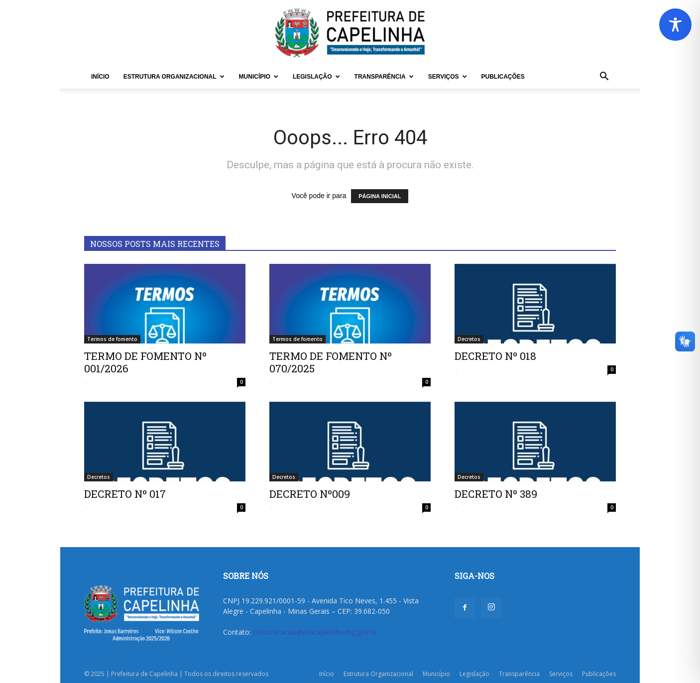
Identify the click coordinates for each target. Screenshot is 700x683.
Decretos (469, 339)
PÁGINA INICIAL (379, 196)
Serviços (447, 76)
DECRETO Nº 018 (495, 356)
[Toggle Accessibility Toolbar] (675, 24)
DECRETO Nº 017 (125, 494)
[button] (604, 77)
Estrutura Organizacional (174, 76)
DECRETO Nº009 (309, 494)
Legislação (316, 76)
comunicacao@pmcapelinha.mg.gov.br (315, 632)
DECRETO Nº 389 (496, 494)
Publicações (503, 76)
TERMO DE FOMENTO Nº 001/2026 (145, 362)
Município (258, 76)
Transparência (384, 76)
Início (100, 76)
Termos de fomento (112, 339)
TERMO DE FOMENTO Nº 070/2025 (330, 362)
